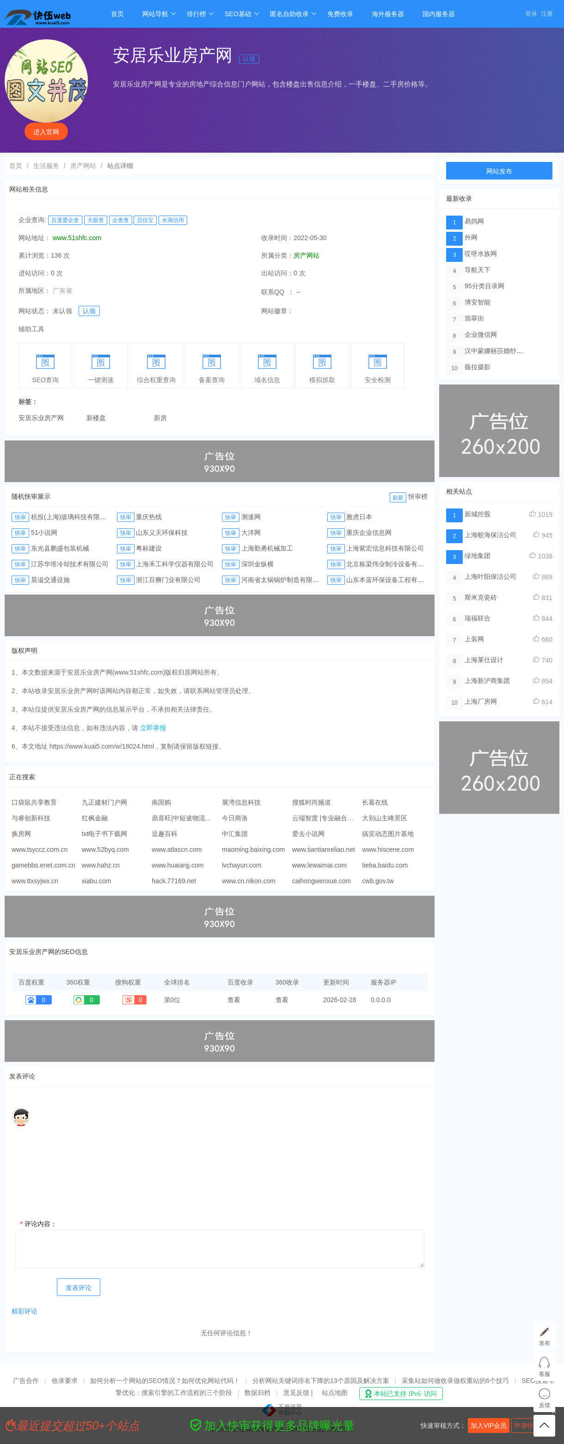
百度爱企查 (65, 220)
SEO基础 (242, 14)
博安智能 (477, 302)
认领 (249, 59)
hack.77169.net (174, 881)
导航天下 (477, 269)
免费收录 (340, 14)
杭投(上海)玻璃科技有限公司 (72, 517)
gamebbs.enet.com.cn (43, 865)
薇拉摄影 (477, 367)
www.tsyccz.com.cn (39, 849)
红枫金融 (95, 818)
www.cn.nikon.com (249, 881)
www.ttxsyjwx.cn (35, 881)
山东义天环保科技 (162, 532)
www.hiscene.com (388, 849)
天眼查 (95, 220)
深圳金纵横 (257, 564)
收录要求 (65, 1380)
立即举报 (153, 727)
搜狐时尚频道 (311, 802)
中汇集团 (235, 833)
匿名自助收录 (293, 14)
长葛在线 (375, 802)
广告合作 (26, 1380)
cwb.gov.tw (377, 881)
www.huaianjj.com (177, 865)
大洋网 (251, 532)
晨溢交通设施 (50, 579)
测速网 (251, 517)
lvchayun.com (242, 865)
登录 (531, 13)
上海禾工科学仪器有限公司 (175, 564)
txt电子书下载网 (105, 833)
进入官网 (46, 132)
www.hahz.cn (101, 865)
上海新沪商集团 (487, 680)
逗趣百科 (165, 833)
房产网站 (83, 165)
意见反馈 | (298, 1392)
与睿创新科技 (31, 818)
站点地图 (335, 1392)
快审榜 (418, 496)
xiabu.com (96, 881)
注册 (547, 13)
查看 (233, 1000)
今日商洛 (235, 818)
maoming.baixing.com (253, 849)
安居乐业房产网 (41, 417)
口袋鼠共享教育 (34, 802)
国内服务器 (439, 14)
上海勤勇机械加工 (267, 548)
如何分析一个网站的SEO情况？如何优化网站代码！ (165, 1380)
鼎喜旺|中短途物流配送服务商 (195, 818)
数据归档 (257, 1392)
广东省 (62, 290)
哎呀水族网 (481, 253)
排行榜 (200, 14)
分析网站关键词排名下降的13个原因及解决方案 (320, 1380)
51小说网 (44, 532)
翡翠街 (474, 318)
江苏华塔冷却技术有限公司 (70, 564)
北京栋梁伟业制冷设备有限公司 (391, 564)
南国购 (161, 802)
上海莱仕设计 (484, 659)
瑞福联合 (477, 618)
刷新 (398, 498)
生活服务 (46, 165)
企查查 (120, 220)
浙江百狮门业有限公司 (168, 579)
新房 (160, 417)
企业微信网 (481, 334)
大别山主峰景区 (384, 818)
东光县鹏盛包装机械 (60, 548)
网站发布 (499, 171)
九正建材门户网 (104, 802)
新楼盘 (96, 417)
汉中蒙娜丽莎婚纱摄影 (497, 350)
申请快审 (527, 1425)
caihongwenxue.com (321, 881)
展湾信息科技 (241, 802)
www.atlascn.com (177, 849)
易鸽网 (474, 221)
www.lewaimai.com (319, 865)
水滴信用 (173, 220)
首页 (117, 14)
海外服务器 (388, 14)
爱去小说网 (308, 833)
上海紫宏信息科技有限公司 (385, 548)
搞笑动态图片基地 (388, 833)
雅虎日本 (359, 517)
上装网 (474, 639)
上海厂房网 (481, 701)
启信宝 (145, 220)
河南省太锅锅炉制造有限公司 (283, 579)
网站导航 (159, 14)
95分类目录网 (484, 286)
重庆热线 (149, 517)
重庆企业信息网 (369, 532)
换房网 (21, 833)
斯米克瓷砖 (481, 597)
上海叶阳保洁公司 (490, 576)
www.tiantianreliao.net (323, 849)
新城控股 (477, 514)
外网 (471, 237)
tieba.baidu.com (385, 865)
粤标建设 (149, 548)
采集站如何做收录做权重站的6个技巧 (455, 1380)
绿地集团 (477, 555)
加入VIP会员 (489, 1425)
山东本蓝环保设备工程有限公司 (391, 579)
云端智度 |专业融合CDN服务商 (336, 818)
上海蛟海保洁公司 (490, 535)
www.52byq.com (105, 849)
